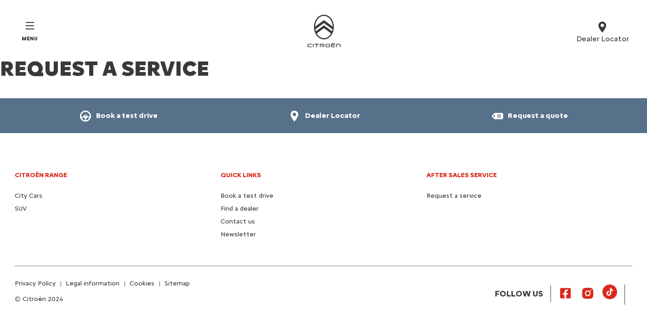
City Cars (28, 196)
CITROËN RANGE (41, 175)
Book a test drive (247, 196)
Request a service (454, 196)
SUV (21, 208)
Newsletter (238, 234)
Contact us (238, 221)
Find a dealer (240, 208)
